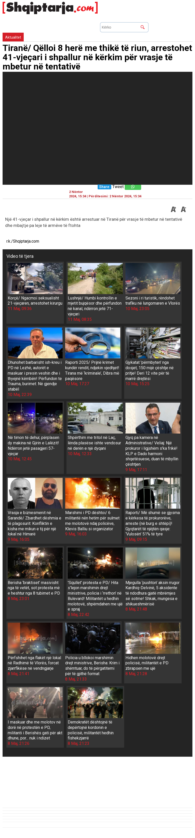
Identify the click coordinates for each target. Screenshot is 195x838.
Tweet (118, 186)
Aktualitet (13, 37)
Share (104, 187)
